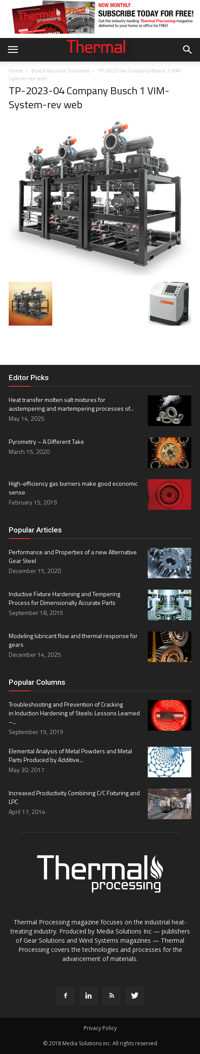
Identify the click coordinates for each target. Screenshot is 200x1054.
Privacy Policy (100, 1028)
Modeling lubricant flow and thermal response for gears (73, 640)
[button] (188, 50)
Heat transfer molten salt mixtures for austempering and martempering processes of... (71, 404)
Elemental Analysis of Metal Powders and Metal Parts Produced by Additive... (70, 755)
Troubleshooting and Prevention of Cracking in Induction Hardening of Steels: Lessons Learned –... (74, 713)
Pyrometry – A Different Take (46, 441)
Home (16, 70)
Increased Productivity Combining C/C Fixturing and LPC (74, 797)
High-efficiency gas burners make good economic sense (73, 488)
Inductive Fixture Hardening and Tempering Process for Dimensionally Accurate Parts (64, 598)
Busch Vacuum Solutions (60, 70)
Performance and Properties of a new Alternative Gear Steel (73, 556)
